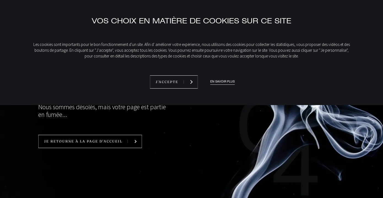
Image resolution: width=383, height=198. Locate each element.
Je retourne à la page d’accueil (83, 141)
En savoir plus (222, 81)
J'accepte (167, 82)
